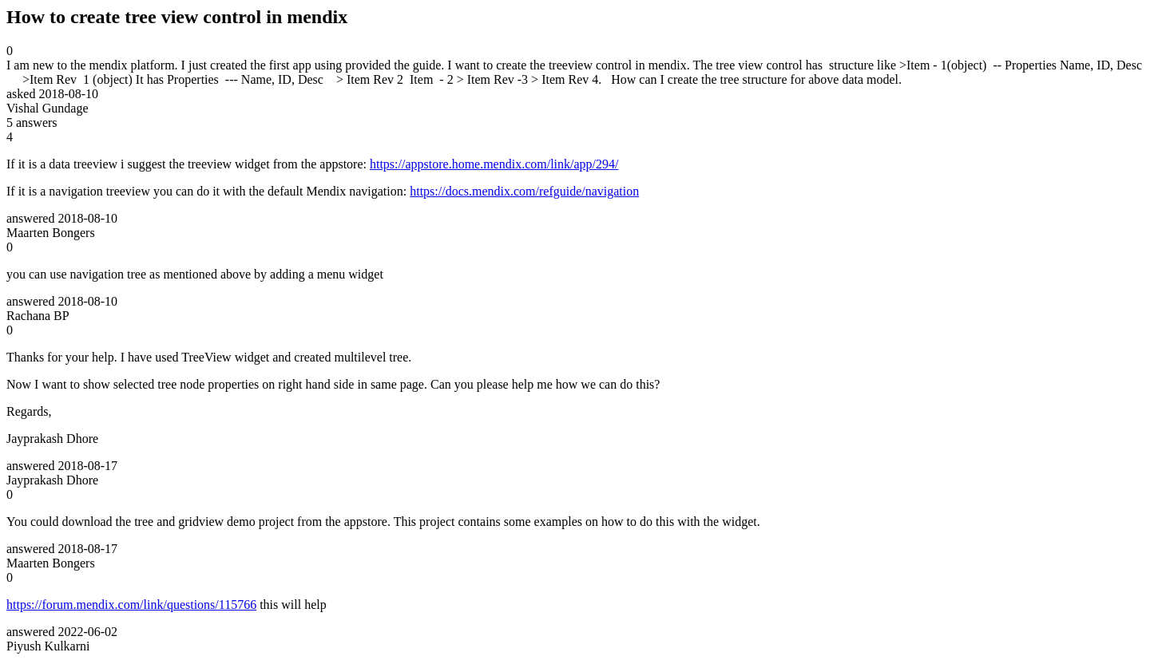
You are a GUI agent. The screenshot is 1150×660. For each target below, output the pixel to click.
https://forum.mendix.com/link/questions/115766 (131, 604)
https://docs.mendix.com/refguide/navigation (524, 191)
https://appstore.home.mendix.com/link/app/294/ (494, 164)
